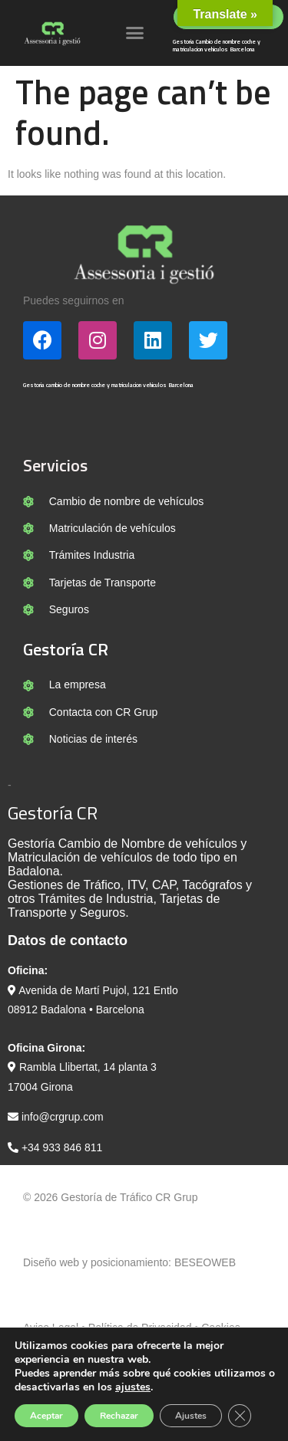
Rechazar (119, 1416)
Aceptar (46, 1416)
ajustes (133, 1387)
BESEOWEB (205, 1262)
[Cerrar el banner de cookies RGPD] (239, 1415)
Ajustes (191, 1416)
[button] (135, 33)
